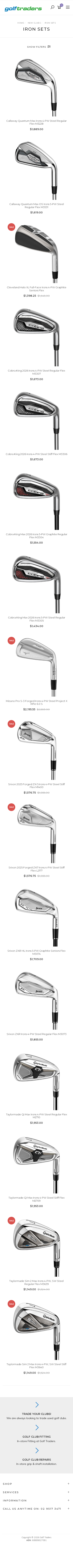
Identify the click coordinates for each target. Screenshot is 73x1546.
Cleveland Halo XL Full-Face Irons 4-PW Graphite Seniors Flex (36, 289)
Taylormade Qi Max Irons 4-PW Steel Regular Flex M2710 (36, 1116)
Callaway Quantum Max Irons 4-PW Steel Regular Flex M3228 (36, 122)
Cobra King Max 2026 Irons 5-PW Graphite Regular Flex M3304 (36, 536)
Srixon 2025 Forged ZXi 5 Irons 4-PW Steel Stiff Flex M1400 (36, 786)
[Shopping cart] (60, 7)
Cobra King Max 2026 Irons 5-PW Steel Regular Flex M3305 (36, 619)
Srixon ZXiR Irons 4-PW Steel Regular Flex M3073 (37, 1034)
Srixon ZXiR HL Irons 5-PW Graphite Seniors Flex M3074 (36, 952)
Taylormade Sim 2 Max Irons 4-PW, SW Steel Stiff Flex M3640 (36, 1366)
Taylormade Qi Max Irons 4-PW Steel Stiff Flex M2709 (37, 1199)
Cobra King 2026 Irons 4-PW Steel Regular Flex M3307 (36, 372)
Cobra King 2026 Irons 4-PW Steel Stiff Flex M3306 (36, 454)
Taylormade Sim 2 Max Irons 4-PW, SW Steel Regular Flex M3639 (36, 1282)
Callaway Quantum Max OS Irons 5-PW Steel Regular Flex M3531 (36, 206)
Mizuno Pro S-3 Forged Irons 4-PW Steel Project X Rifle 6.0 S (36, 702)
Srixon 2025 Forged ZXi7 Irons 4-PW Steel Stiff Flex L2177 (37, 869)
